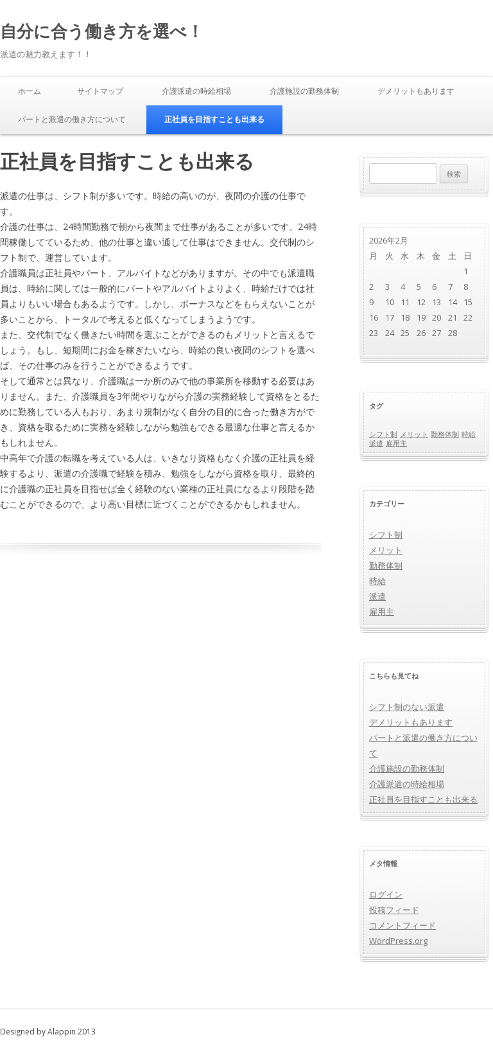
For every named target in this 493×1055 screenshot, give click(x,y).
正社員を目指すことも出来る (214, 119)
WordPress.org (398, 940)
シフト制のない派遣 (406, 707)
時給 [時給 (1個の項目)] (469, 434)
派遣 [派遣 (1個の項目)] (376, 443)
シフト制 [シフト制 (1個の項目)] (383, 434)
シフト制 (385, 534)
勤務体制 (385, 565)
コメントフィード (402, 925)
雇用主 (381, 611)
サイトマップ (100, 90)
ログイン (385, 894)
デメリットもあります (415, 90)
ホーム (29, 90)
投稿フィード (394, 910)
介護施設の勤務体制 (304, 90)
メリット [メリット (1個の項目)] (414, 434)
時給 (377, 581)
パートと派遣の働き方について (72, 119)
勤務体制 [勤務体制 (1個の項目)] (445, 434)
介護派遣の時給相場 (196, 90)
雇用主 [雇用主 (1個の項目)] (396, 443)
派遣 (377, 596)
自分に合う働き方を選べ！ (101, 30)
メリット (385, 550)
